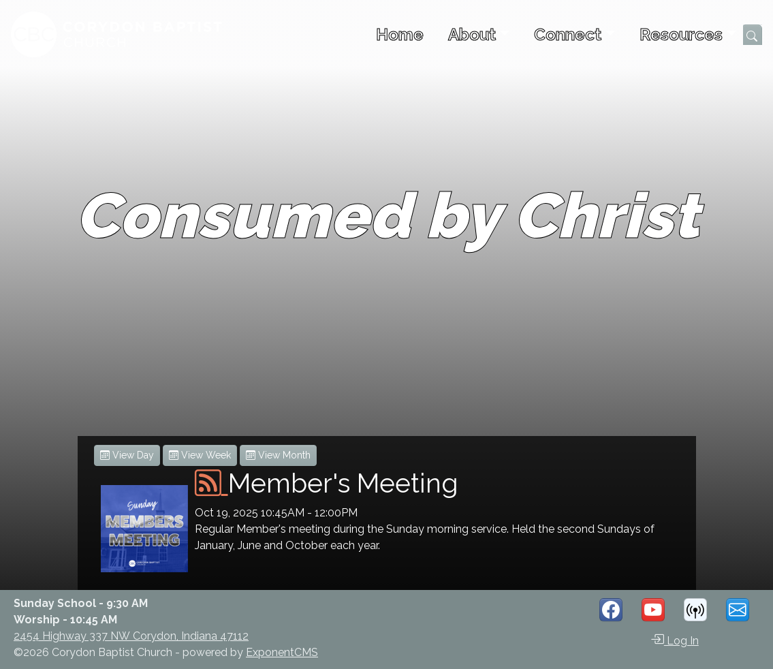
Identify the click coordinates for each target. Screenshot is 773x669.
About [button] (472, 34)
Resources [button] (681, 34)
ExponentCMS (282, 652)
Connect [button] (567, 34)
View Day (127, 455)
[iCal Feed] (211, 483)
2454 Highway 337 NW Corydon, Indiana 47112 (131, 635)
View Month (278, 455)
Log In (674, 640)
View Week (200, 455)
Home (400, 34)
